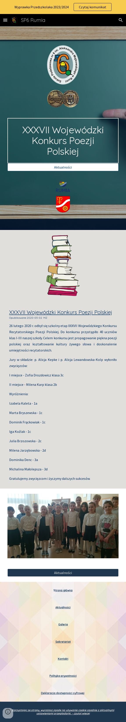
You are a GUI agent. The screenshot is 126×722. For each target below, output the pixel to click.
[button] (5, 20)
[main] (63, 140)
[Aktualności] (63, 167)
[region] (63, 7)
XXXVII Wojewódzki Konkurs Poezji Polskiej (60, 312)
